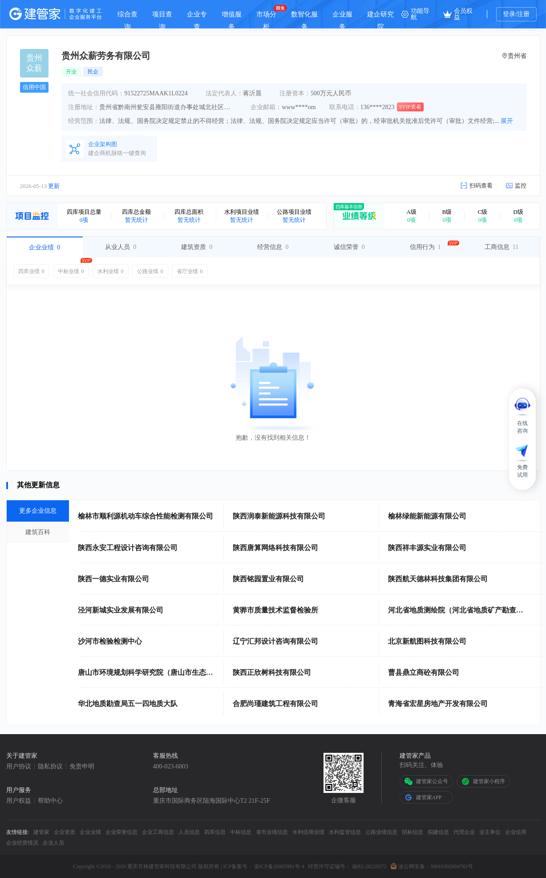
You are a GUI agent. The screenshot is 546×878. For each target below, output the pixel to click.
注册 (523, 14)
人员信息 (189, 832)
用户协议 (18, 767)
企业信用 (515, 832)
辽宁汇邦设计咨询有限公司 (275, 641)
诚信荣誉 (349, 247)
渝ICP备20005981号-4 (279, 866)
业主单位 (490, 832)
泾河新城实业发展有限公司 (120, 610)
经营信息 (272, 247)
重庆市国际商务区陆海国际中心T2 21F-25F (211, 801)
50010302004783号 (451, 866)
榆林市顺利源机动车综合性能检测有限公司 (145, 516)
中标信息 (240, 832)
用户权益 (18, 801)
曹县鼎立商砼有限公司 (423, 672)
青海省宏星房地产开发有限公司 (438, 703)
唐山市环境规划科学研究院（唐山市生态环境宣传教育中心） (174, 672)
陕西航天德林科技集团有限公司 (438, 579)
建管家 (41, 832)
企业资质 (64, 832)
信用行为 (425, 247)
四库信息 (215, 832)
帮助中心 (50, 801)
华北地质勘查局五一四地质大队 (128, 703)
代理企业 (464, 832)
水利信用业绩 (308, 832)
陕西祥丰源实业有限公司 (427, 547)
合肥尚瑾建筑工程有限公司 (275, 703)
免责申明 (81, 767)
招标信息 (412, 832)
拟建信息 (438, 832)
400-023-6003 (170, 767)
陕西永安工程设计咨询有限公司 (128, 547)
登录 (509, 14)
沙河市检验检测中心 (110, 641)
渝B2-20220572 (369, 866)
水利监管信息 (345, 832)
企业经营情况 (22, 843)
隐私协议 (50, 767)
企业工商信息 (158, 832)
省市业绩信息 (272, 832)
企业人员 (53, 843)
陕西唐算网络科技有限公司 (275, 547)
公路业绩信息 (381, 832)
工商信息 (501, 247)
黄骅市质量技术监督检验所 (275, 610)
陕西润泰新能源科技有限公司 (279, 516)
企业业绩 (44, 247)
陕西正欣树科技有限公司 (272, 672)
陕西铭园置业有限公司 (268, 579)
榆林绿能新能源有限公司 (427, 516)
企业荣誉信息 (121, 832)
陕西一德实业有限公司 (113, 579)
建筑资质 (196, 247)
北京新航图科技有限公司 (427, 641)
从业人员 (120, 247)
